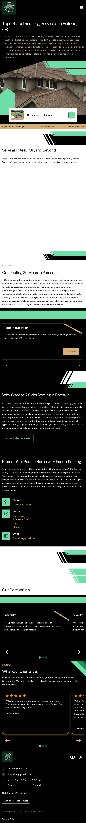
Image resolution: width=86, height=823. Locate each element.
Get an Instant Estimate (18, 438)
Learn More (71, 351)
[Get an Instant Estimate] (71, 115)
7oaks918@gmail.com (24, 538)
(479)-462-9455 (22, 504)
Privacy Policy (9, 819)
